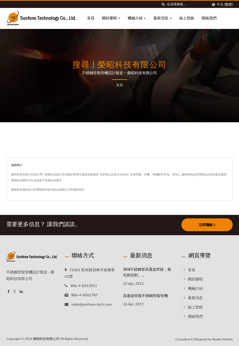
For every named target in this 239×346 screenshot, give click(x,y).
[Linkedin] (21, 291)
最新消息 (162, 18)
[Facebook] (8, 291)
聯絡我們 (209, 18)
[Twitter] (14, 291)
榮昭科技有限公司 (46, 338)
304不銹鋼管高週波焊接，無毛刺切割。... (147, 271)
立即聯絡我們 (75, 189)
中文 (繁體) (225, 4)
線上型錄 (186, 18)
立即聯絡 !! (207, 225)
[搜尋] (163, 4)
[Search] (187, 4)
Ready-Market (222, 339)
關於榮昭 (111, 18)
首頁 (91, 18)
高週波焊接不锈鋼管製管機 (145, 295)
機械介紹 (137, 18)
